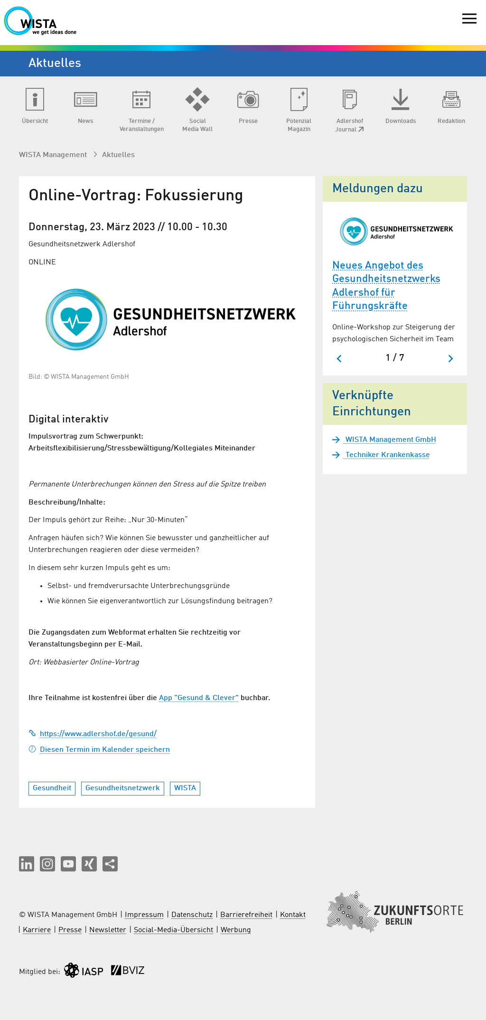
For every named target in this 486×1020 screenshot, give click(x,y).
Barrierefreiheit (246, 915)
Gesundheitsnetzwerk (122, 788)
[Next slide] (450, 358)
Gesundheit (52, 788)
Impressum (144, 915)
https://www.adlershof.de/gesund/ (92, 734)
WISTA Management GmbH (390, 440)
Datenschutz (192, 915)
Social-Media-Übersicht (173, 930)
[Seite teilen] (110, 863)
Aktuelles (118, 155)
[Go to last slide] (339, 358)
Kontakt (293, 915)
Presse (70, 930)
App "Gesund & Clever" (199, 698)
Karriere (37, 930)
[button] (26, 863)
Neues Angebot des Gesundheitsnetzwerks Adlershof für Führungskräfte (386, 286)
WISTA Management (54, 155)
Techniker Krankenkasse (387, 455)
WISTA (185, 788)
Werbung (236, 930)
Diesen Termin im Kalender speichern (99, 750)
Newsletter (107, 930)
